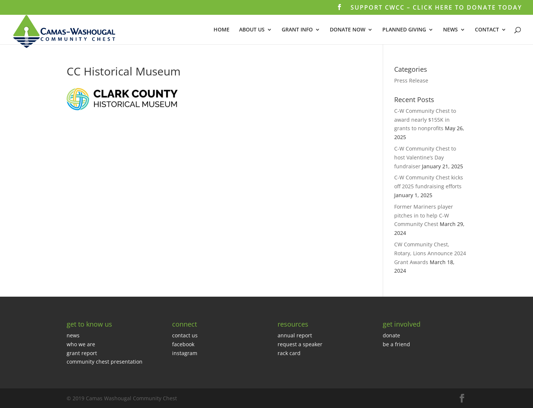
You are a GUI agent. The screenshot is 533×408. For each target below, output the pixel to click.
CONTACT (487, 30)
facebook (183, 344)
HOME (221, 30)
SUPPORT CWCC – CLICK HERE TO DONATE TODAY (436, 7)
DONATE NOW (347, 30)
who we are (81, 344)
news (73, 335)
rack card (289, 353)
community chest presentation (105, 361)
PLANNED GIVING (404, 30)
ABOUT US (252, 30)
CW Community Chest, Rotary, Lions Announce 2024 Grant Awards (430, 253)
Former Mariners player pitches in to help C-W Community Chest (423, 215)
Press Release (411, 80)
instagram (184, 353)
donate (391, 335)
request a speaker (300, 344)
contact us (185, 335)
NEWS (450, 30)
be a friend (396, 344)
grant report (82, 353)
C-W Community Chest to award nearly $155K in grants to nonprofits (425, 119)
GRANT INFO (297, 30)
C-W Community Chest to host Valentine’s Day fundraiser (425, 157)
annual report (295, 335)
